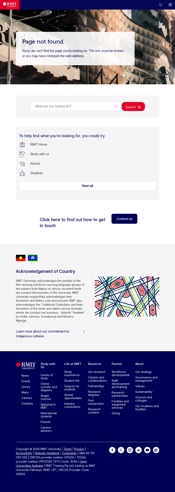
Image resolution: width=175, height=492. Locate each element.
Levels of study (47, 376)
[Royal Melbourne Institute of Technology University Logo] (10, 5)
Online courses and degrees (49, 387)
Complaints (69, 453)
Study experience (72, 373)
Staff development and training (120, 384)
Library (26, 386)
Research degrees (94, 393)
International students (49, 414)
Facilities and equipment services (120, 404)
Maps (25, 392)
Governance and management (146, 379)
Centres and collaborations (97, 379)
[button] (160, 5)
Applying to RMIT (48, 406)
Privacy (79, 449)
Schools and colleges (143, 399)
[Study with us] (39, 154)
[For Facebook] (112, 449)
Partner (117, 364)
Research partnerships (120, 394)
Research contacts (94, 410)
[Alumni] (35, 163)
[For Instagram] (130, 449)
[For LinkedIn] (138, 449)
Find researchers (96, 402)
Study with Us (48, 365)
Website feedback (47, 453)
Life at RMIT (72, 364)
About (139, 364)
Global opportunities (73, 396)
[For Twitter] (121, 449)
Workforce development (120, 373)
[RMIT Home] (38, 144)
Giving (116, 413)
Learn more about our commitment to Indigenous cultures (50, 333)
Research (94, 364)
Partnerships (96, 386)
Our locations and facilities (147, 407)
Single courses (46, 397)
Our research (96, 371)
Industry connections (72, 405)
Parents (46, 422)
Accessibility (24, 453)
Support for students (71, 387)
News (25, 375)
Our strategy (143, 371)
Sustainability (144, 391)
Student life (71, 380)
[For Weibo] (156, 449)
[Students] (36, 173)
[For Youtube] (147, 449)
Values (140, 386)
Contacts (27, 403)
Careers (27, 398)
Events (26, 381)
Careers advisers (46, 429)
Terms (68, 449)
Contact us (124, 219)
